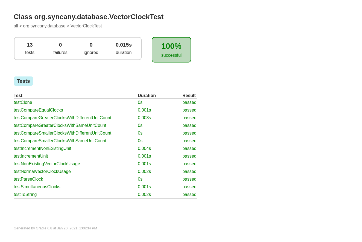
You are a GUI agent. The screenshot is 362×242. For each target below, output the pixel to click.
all (16, 26)
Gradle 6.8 (44, 228)
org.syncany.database (44, 26)
